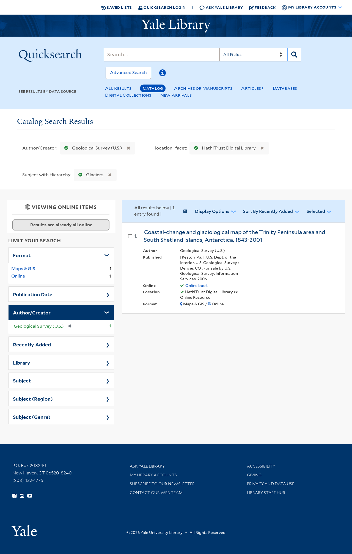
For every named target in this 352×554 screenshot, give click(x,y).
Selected (316, 211)
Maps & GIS (23, 268)
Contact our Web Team (156, 492)
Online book (196, 285)
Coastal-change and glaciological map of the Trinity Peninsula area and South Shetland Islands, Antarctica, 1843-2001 (234, 236)
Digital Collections (128, 95)
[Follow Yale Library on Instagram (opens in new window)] (22, 495)
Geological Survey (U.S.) (92, 148)
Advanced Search (128, 72)
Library (21, 362)
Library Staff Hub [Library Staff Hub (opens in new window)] (266, 492)
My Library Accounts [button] (309, 7)
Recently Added (32, 344)
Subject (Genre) (32, 416)
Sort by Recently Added (268, 211)
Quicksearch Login (162, 7)
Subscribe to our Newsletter (162, 484)
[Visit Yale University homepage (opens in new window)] (24, 529)
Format (22, 255)
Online (18, 276)
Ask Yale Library (221, 7)
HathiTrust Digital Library (224, 148)
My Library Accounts (153, 475)
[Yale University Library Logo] (176, 25)
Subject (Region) (33, 398)
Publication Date (32, 294)
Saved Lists (116, 7)
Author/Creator (32, 312)
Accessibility (261, 466)
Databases (285, 88)
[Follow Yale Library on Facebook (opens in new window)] (14, 495)
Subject (22, 380)
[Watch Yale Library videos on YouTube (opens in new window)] (29, 495)
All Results (118, 88)
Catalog (153, 88)
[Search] (162, 54)
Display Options (212, 211)
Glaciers (89, 174)
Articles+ (252, 88)
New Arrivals (176, 95)
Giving (254, 475)
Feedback (262, 7)
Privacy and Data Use (270, 484)
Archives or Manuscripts (203, 88)
